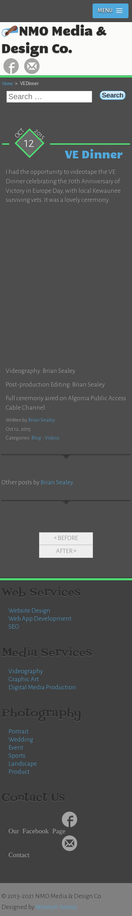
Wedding (20, 739)
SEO (13, 626)
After (64, 551)
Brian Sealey (42, 420)
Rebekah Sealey (56, 907)
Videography (25, 671)
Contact (19, 854)
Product (19, 771)
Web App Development (39, 618)
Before (68, 538)
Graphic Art (23, 679)
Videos (52, 437)
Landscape (22, 763)
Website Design (29, 610)
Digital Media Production (42, 687)
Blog (36, 437)
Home (7, 83)
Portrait (18, 731)
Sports (16, 755)
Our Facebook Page (36, 830)
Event (15, 747)
